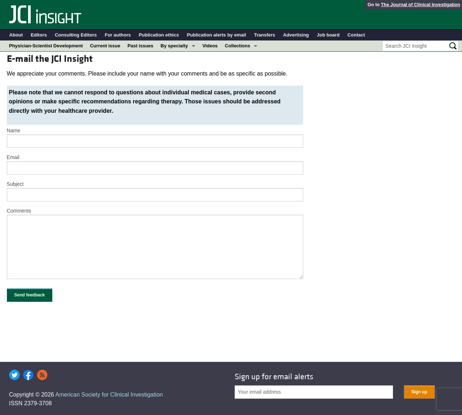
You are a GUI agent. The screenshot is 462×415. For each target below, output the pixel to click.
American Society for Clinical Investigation (109, 395)
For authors (118, 35)
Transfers (264, 35)
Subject (15, 184)
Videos (210, 45)
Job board (328, 35)
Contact (356, 35)
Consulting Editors (76, 35)
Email (13, 157)
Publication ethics (159, 35)
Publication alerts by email (216, 35)
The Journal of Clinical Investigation (420, 4)
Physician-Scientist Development (46, 45)
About (16, 35)
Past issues (140, 45)
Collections (237, 45)
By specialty (174, 45)
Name (13, 130)
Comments (19, 211)
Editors (39, 35)
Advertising (296, 35)
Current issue (105, 45)
